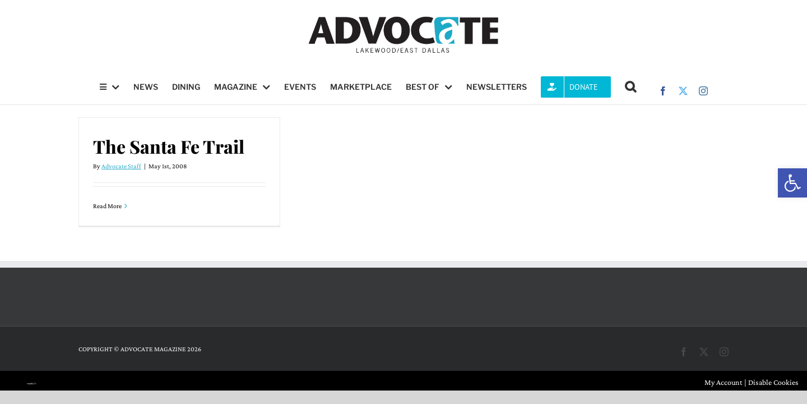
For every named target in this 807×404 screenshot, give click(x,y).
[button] (792, 183)
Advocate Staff (121, 166)
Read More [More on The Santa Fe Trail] (107, 206)
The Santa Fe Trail (168, 146)
